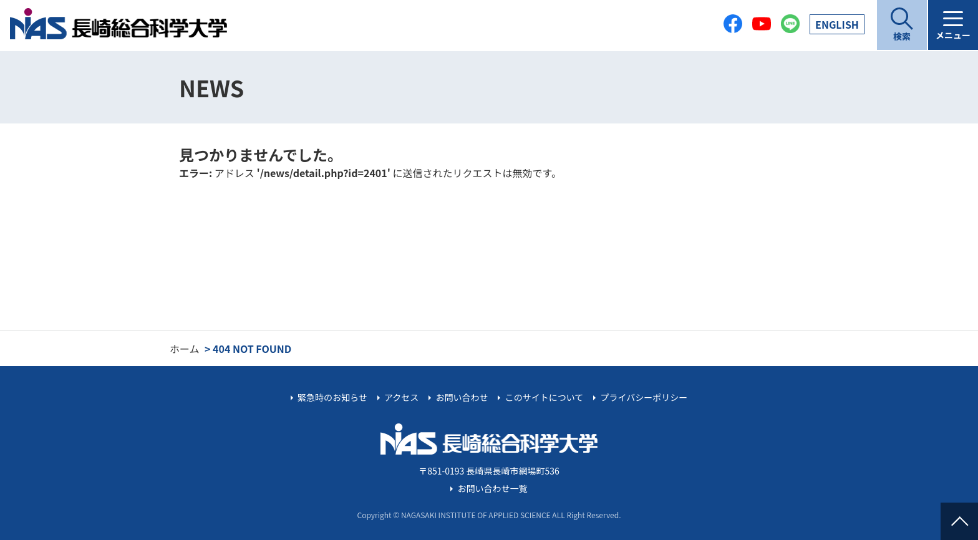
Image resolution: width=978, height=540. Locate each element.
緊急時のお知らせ (332, 397)
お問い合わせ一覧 (493, 488)
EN (837, 24)
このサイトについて (544, 397)
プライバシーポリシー (643, 397)
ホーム (185, 348)
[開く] (902, 25)
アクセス (401, 397)
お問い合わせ (461, 397)
